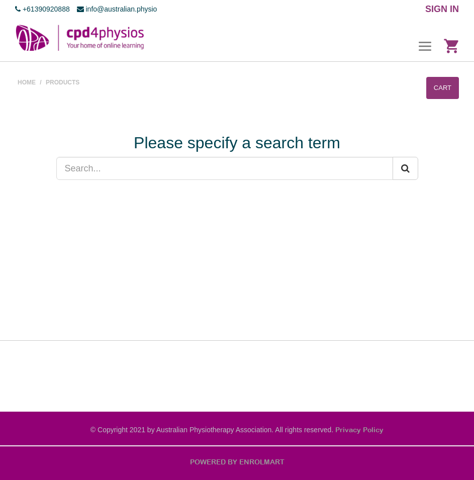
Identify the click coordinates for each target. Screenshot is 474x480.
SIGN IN (442, 9)
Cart (442, 87)
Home (27, 82)
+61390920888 (42, 9)
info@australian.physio (117, 9)
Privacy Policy (359, 430)
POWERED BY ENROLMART (237, 462)
